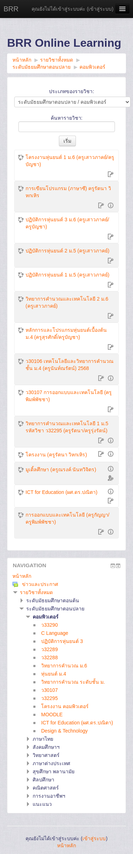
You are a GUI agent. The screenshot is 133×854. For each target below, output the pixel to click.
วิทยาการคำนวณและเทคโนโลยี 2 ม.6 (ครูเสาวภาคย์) (67, 302)
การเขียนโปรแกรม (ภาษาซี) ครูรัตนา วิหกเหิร (68, 192)
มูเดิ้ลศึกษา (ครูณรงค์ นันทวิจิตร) (61, 469)
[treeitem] (66, 576)
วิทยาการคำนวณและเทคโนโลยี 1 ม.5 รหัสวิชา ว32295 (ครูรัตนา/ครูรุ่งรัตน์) (67, 427)
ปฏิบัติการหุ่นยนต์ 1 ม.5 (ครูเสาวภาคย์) (67, 275)
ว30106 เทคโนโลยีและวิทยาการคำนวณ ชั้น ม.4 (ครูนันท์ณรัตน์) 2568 (69, 364)
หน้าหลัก (21, 576)
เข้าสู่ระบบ (100, 9)
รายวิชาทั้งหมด (36, 592)
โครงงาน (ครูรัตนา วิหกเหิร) (56, 454)
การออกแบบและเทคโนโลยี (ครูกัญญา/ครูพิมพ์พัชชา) (67, 518)
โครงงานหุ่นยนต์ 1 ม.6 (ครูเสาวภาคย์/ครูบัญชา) (70, 160)
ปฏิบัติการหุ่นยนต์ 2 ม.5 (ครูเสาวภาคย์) (67, 251)
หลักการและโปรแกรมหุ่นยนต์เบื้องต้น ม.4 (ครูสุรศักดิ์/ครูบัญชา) (66, 333)
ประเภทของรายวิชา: (71, 91)
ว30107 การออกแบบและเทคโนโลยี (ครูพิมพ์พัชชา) (69, 395)
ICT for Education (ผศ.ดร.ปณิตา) (62, 492)
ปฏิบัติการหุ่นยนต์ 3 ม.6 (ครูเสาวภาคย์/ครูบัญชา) (67, 223)
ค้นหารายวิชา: (67, 118)
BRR (11, 9)
